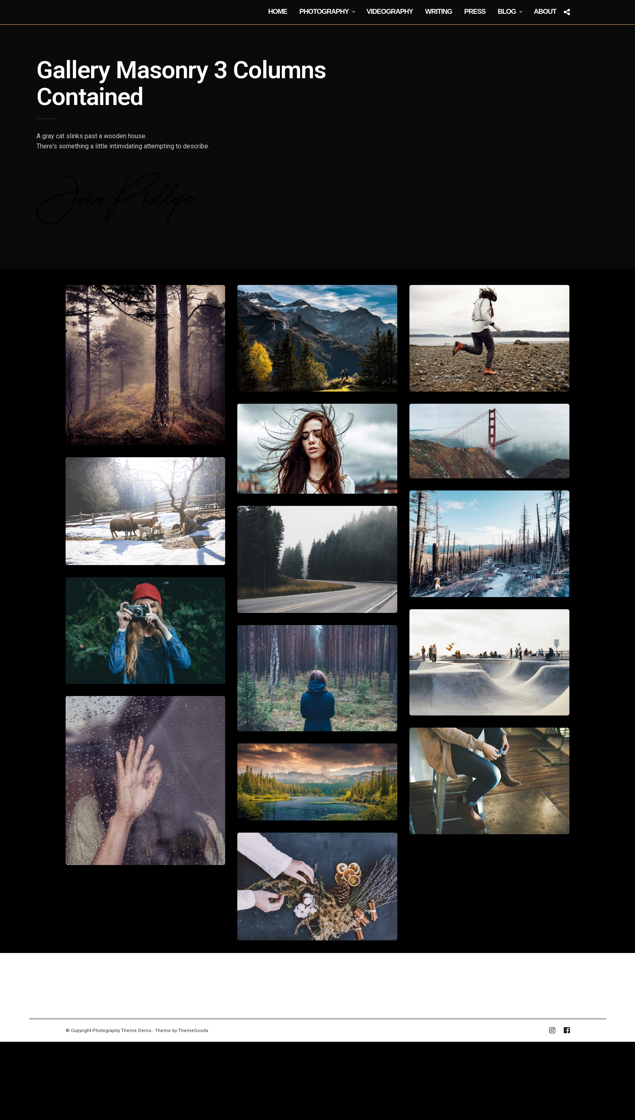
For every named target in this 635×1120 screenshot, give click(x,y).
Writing (438, 11)
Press (475, 11)
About (545, 11)
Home (277, 11)
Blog (507, 11)
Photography (324, 11)
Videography (390, 11)
